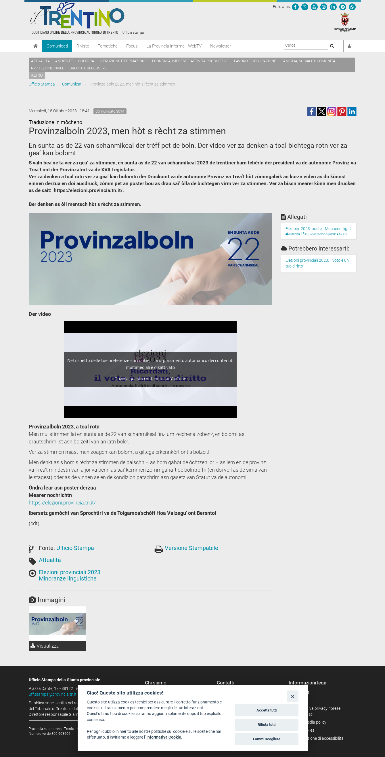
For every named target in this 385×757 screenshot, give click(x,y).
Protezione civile (47, 68)
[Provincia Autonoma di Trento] (345, 22)
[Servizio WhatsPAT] (352, 6)
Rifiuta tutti (266, 724)
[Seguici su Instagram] (324, 6)
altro (37, 75)
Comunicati (57, 46)
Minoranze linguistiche (68, 578)
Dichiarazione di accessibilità (318, 738)
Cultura (86, 61)
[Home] (35, 46)
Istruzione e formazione (123, 61)
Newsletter (220, 46)
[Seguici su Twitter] (305, 6)
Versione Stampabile (191, 547)
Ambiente (64, 61)
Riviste (82, 46)
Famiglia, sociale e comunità (308, 61)
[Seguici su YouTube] (314, 6)
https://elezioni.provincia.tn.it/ (62, 503)
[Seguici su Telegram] (343, 6)
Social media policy (309, 722)
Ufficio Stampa (42, 84)
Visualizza (45, 646)
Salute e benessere (88, 68)
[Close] (292, 696)
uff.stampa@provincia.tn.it (52, 694)
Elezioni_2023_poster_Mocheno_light (318, 228)
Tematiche (108, 46)
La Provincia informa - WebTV (174, 46)
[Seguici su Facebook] (295, 6)
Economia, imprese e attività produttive (190, 61)
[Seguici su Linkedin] (333, 6)
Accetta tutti (266, 710)
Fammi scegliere (266, 739)
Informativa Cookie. (164, 737)
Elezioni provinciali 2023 (69, 572)
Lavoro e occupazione (255, 61)
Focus (132, 46)
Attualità (40, 61)
